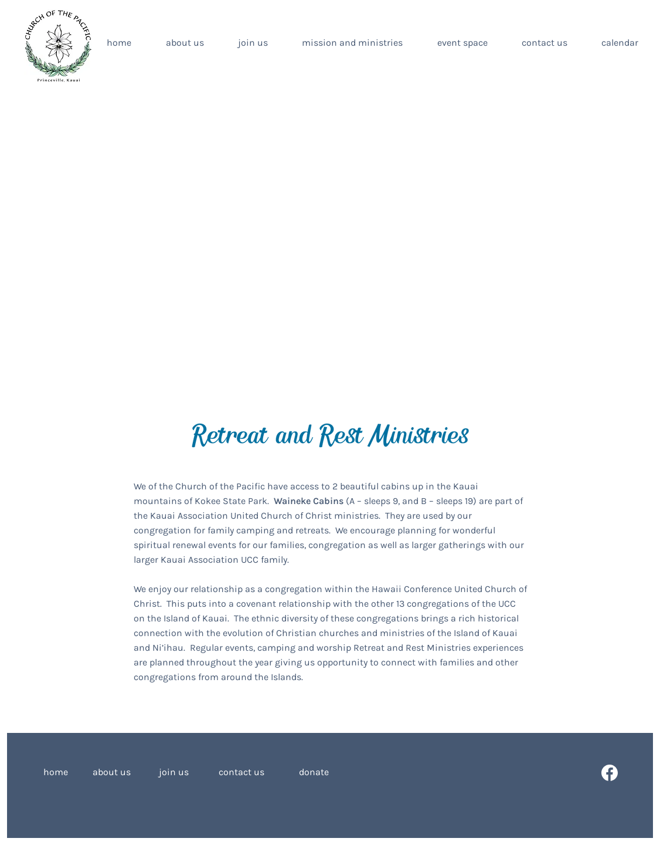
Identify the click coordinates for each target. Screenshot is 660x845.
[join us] (173, 772)
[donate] (303, 772)
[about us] (111, 772)
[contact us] (241, 772)
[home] (61, 772)
